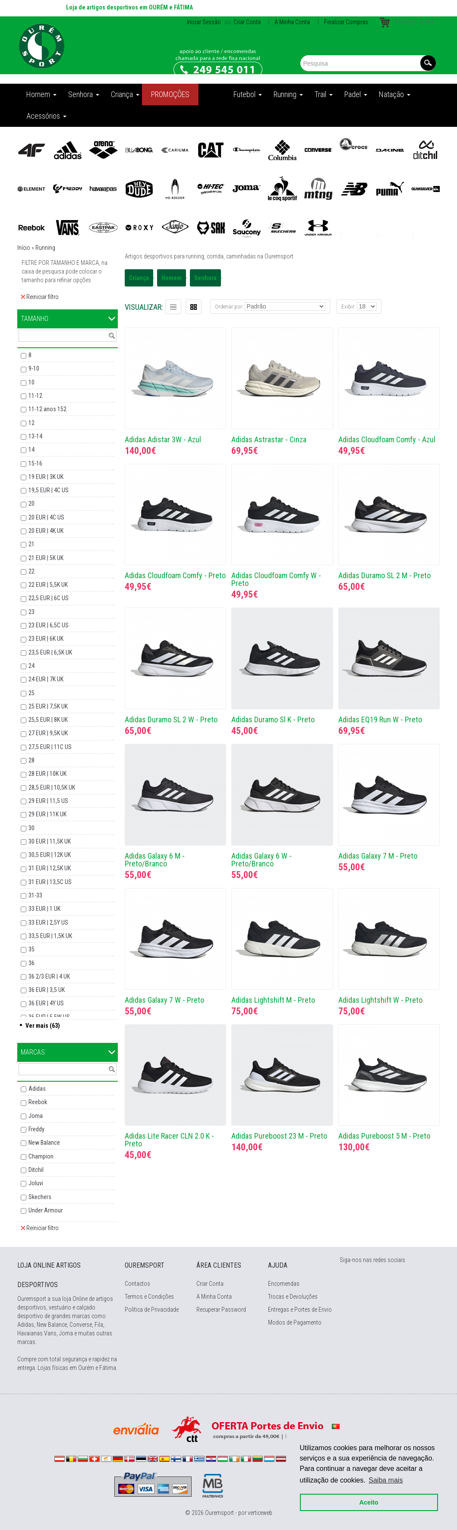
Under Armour (45, 1210)
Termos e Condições (149, 1296)
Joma (35, 1115)
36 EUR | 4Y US (46, 1003)
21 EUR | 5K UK (45, 557)
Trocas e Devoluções (293, 1296)
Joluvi (35, 1183)
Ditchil (36, 1169)
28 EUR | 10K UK (47, 773)
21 (31, 544)
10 (31, 382)
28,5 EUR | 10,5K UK (51, 787)
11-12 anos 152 (47, 409)
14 (31, 449)
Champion (41, 1156)
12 (31, 422)
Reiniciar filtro (40, 296)
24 (31, 665)
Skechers (39, 1196)
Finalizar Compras (346, 22)
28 (31, 760)
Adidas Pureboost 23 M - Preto (279, 1135)
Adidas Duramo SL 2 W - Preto (171, 719)
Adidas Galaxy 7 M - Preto (377, 855)
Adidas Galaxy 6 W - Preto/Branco (261, 859)
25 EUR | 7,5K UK (48, 706)
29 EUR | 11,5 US (48, 800)
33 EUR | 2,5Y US (48, 922)
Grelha (194, 306)
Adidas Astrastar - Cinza (268, 439)
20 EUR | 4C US (46, 517)
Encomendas (283, 1283)
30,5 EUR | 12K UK (49, 854)
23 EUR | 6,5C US (48, 625)
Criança (139, 277)
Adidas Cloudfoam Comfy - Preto (175, 575)
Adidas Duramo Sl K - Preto (273, 719)
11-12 (35, 395)
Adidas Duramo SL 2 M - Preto (384, 575)
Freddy (36, 1129)
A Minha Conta (292, 22)
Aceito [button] (367, 1500)
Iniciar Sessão (204, 22)
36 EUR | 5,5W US (49, 1017)
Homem (171, 277)
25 (31, 692)
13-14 (35, 436)
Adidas (37, 1088)
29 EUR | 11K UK (47, 814)
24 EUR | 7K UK (45, 679)
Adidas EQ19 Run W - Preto (380, 719)
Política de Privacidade (152, 1309)
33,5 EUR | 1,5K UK (50, 935)
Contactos (137, 1283)
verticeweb (260, 1512)
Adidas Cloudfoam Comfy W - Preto (276, 579)
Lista (173, 306)
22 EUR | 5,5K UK (48, 584)
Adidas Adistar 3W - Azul (163, 439)
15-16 (35, 463)
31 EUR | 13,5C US (50, 881)
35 (31, 949)
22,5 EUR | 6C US (48, 598)
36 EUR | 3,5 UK (46, 989)
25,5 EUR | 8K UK (48, 719)
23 (31, 611)
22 (31, 571)
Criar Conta (246, 22)
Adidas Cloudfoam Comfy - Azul (386, 439)
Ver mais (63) (42, 1025)
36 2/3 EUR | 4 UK (49, 976)
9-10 (33, 368)
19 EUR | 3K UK (45, 476)
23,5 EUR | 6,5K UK (50, 652)
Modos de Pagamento (294, 1322)
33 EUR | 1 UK (44, 908)
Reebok (37, 1102)
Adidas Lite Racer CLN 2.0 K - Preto (169, 1139)
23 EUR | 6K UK (45, 638)
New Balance (44, 1142)
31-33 (35, 895)
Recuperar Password (221, 1309)
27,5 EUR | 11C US (50, 746)
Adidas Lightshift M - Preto (273, 999)
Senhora (205, 277)
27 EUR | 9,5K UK (48, 733)
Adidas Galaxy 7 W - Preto (164, 999)
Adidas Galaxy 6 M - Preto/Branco (155, 859)
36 (31, 963)
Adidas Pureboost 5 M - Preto (384, 1135)
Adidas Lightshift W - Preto (380, 999)
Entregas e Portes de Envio (300, 1309)
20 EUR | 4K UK (45, 530)
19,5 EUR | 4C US (48, 490)
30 (31, 828)
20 (31, 503)
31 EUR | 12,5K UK (49, 868)
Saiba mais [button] (384, 1478)
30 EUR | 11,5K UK (49, 841)
